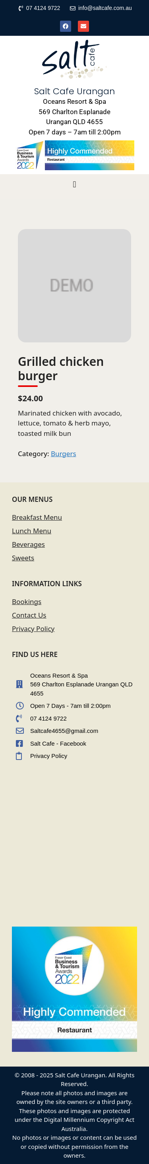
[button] (74, 184)
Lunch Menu (31, 530)
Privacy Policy (33, 628)
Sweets (23, 557)
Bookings (26, 601)
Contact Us (29, 615)
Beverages (28, 544)
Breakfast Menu (37, 517)
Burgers (63, 453)
